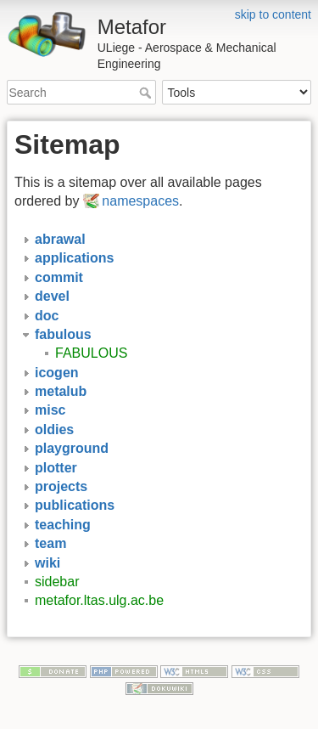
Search (147, 93)
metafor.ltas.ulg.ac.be (99, 600)
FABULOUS (91, 353)
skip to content (273, 14)
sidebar (57, 581)
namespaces (140, 201)
